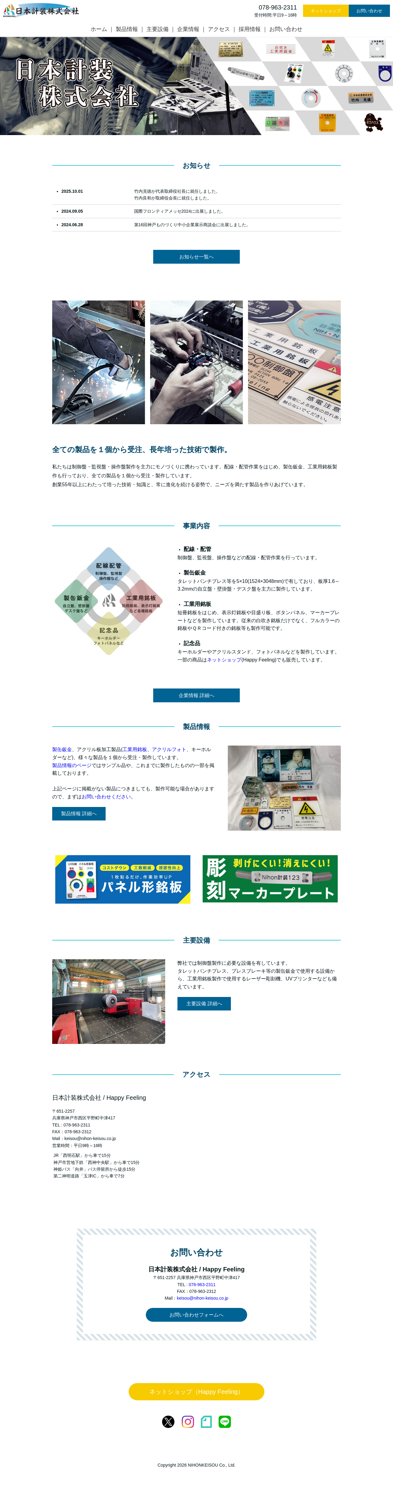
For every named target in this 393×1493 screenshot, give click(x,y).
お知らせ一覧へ (196, 256)
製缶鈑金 (62, 749)
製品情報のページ (71, 765)
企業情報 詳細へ (196, 695)
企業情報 (188, 29)
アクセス (219, 29)
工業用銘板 (135, 749)
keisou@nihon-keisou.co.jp (202, 1298)
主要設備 (157, 29)
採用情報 (250, 29)
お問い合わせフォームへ (196, 1314)
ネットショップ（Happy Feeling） (196, 1391)
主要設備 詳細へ (204, 1003)
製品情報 (127, 29)
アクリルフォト (169, 749)
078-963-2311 (202, 1284)
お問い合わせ (369, 10)
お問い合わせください (106, 796)
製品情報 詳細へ (79, 813)
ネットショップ (326, 10)
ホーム (99, 29)
